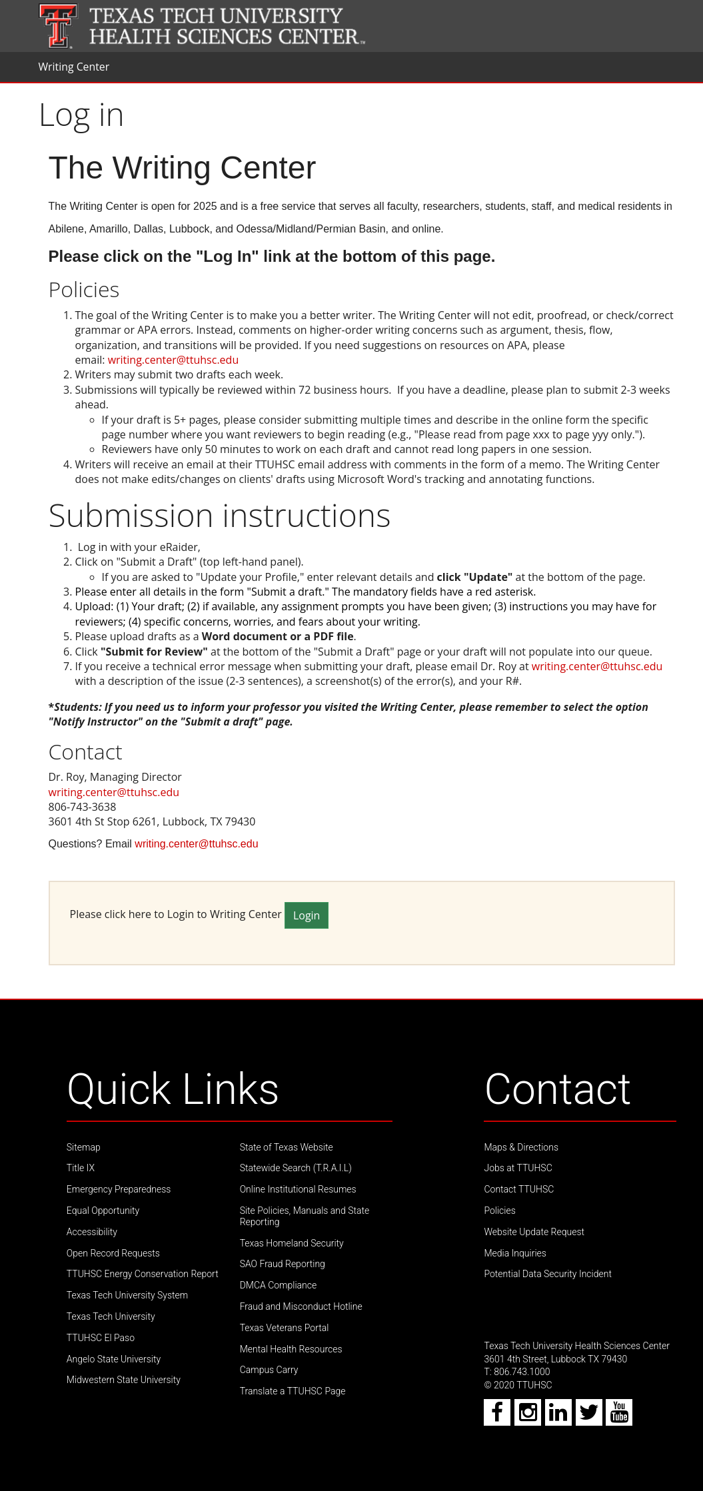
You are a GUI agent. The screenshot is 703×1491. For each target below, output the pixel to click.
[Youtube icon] (620, 1416)
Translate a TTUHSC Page (293, 1391)
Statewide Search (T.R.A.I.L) (296, 1168)
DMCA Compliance (278, 1285)
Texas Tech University (111, 1316)
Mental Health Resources (291, 1349)
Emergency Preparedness (119, 1189)
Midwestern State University (124, 1379)
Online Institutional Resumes (298, 1189)
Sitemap (84, 1147)
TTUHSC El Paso (101, 1337)
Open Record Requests (113, 1253)
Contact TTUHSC (519, 1189)
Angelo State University (114, 1359)
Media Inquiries (515, 1253)
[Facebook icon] (498, 1416)
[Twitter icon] (590, 1416)
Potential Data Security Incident (547, 1273)
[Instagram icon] (528, 1416)
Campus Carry (269, 1369)
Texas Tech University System (127, 1295)
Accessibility (92, 1232)
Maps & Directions (521, 1147)
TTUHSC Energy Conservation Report (143, 1273)
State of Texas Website (286, 1147)
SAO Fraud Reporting (282, 1263)
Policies (499, 1210)
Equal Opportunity (103, 1210)
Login (307, 915)
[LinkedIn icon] (559, 1416)
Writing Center (74, 66)
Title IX (81, 1168)
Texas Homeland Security (292, 1243)
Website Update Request (534, 1232)
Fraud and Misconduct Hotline (301, 1306)
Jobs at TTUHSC (518, 1168)
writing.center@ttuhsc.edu (173, 359)
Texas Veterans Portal (284, 1327)
